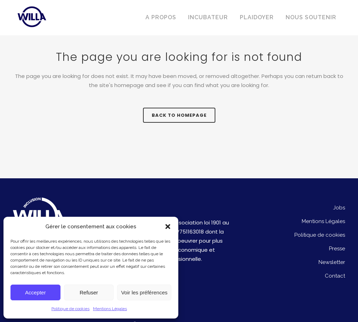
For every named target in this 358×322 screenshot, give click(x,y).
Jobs (339, 208)
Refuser (89, 292)
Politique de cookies (70, 308)
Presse (337, 248)
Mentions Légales (110, 308)
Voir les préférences (144, 292)
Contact (335, 276)
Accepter (35, 292)
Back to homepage (179, 115)
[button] (167, 226)
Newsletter (331, 262)
